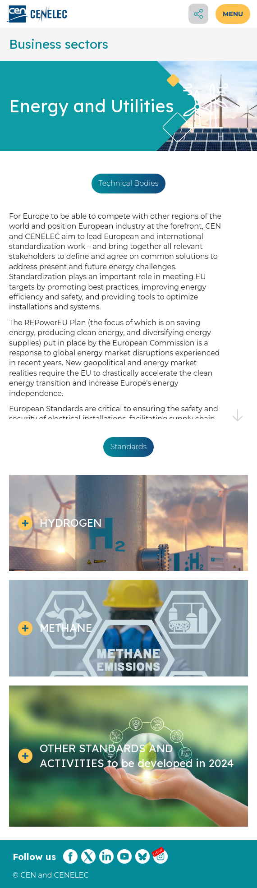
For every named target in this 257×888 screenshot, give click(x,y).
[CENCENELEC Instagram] (160, 862)
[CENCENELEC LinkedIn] (106, 862)
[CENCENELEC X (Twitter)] (88, 862)
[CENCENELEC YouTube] (124, 862)
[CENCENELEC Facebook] (70, 862)
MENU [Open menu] (233, 14)
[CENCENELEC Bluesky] (142, 862)
